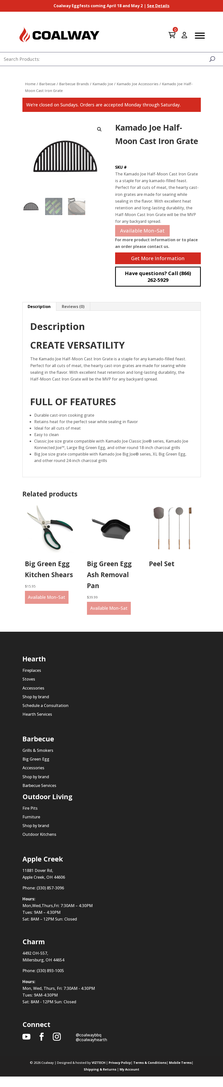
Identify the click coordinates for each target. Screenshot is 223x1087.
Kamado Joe (102, 83)
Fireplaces (31, 681)
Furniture (31, 827)
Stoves (28, 689)
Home (30, 83)
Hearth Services (37, 724)
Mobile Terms (180, 1073)
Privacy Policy (120, 1073)
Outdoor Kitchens (39, 845)
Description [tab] (39, 306)
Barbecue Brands (74, 83)
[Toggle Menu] (200, 36)
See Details (158, 5)
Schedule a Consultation (45, 716)
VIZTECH (98, 1073)
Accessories (33, 698)
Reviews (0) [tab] (73, 306)
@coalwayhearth (91, 1050)
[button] (99, 129)
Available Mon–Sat (142, 230)
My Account (129, 1080)
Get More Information (158, 258)
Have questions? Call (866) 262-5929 (158, 276)
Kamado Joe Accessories (137, 83)
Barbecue (47, 83)
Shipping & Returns (100, 1080)
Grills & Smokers (37, 761)
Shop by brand (35, 707)
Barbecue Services (39, 795)
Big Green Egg (35, 769)
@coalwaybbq (88, 1045)
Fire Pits (30, 818)
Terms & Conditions (149, 1073)
